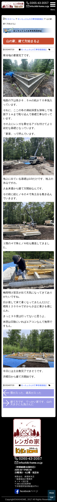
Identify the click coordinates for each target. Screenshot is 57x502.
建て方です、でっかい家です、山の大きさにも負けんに (31, 403)
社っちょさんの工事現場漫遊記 (34, 50)
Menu (52, 6)
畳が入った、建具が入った (25, 392)
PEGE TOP (51, 495)
